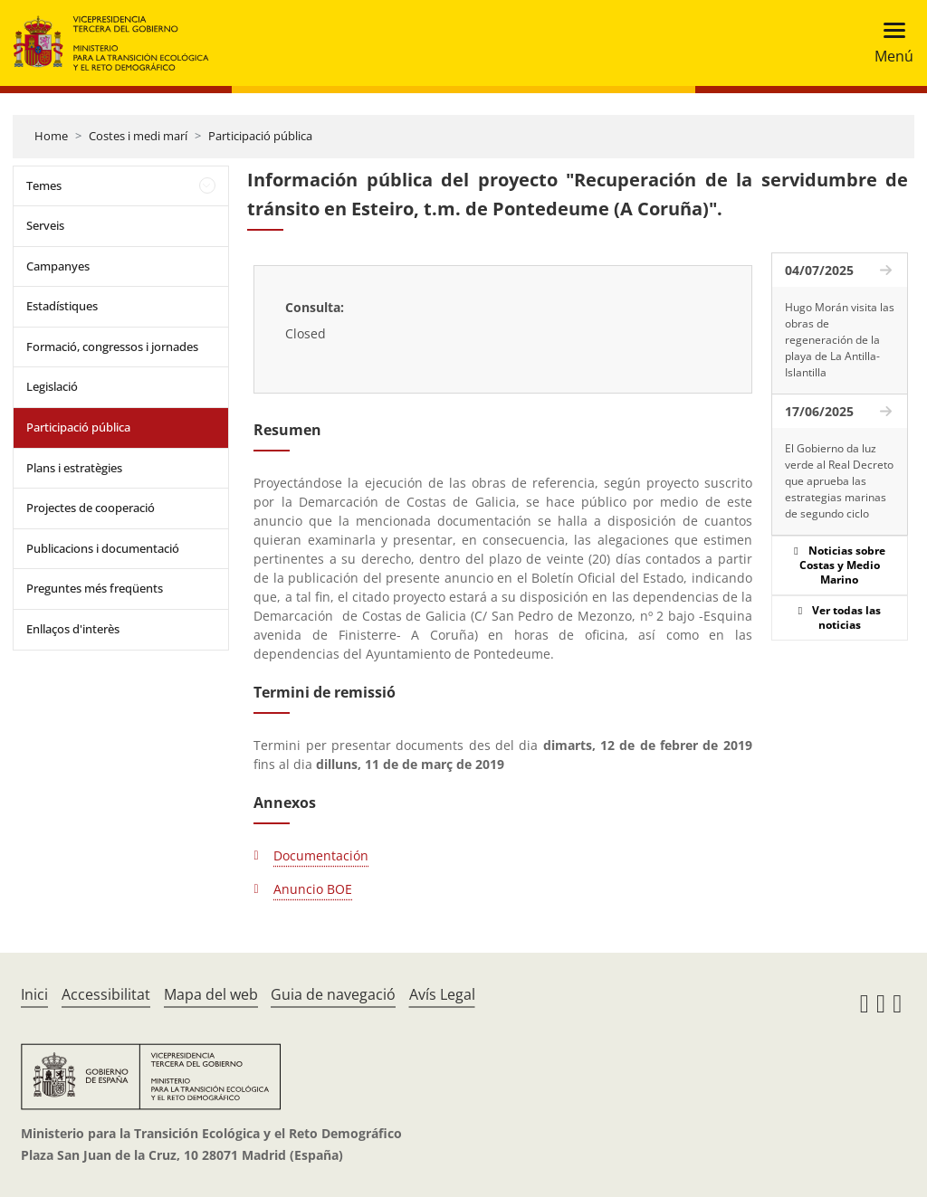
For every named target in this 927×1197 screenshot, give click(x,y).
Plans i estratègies (74, 468)
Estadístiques (62, 306)
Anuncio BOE (312, 889)
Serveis (45, 225)
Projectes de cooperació (90, 507)
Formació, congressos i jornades (112, 346)
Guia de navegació (333, 994)
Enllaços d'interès (72, 629)
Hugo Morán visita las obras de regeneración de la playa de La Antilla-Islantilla (839, 339)
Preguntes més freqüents (94, 588)
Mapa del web (211, 994)
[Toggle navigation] (888, 43)
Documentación (320, 855)
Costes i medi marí (138, 136)
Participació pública (260, 136)
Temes (44, 185)
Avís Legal (442, 994)
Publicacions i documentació (102, 548)
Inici (34, 994)
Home (51, 136)
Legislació (52, 386)
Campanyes (58, 266)
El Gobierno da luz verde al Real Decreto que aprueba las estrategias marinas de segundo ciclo (839, 481)
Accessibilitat (106, 994)
